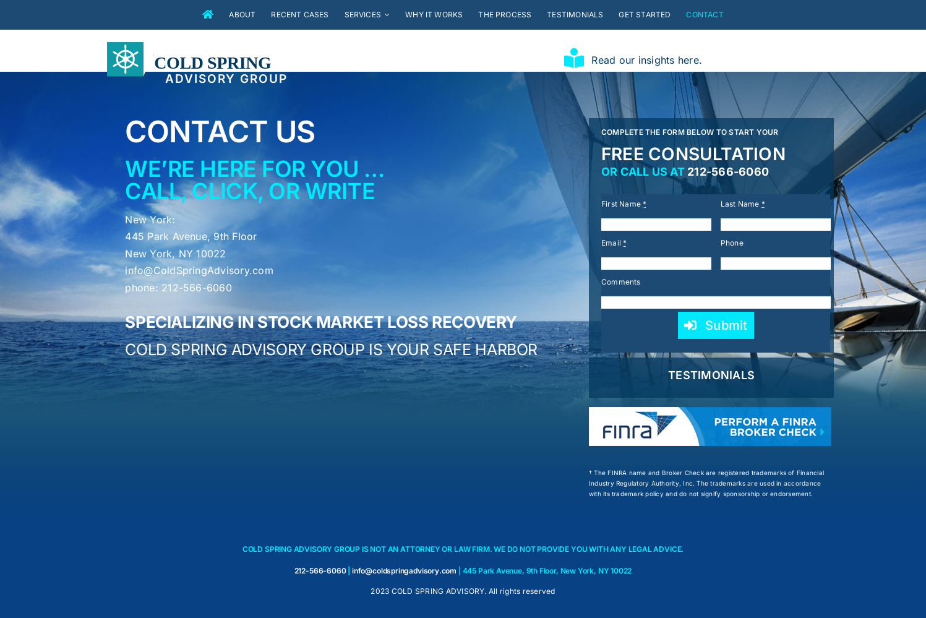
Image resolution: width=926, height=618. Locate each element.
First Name (624, 203)
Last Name (743, 203)
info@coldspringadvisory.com (404, 570)
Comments (621, 281)
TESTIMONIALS (711, 375)
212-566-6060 (728, 171)
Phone (732, 242)
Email (614, 242)
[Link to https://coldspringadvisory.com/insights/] (574, 58)
